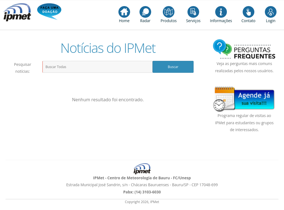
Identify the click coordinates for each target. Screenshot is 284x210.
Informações (221, 14)
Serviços (193, 14)
